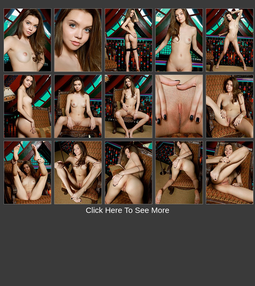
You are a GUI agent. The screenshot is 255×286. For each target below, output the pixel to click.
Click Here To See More (127, 210)
